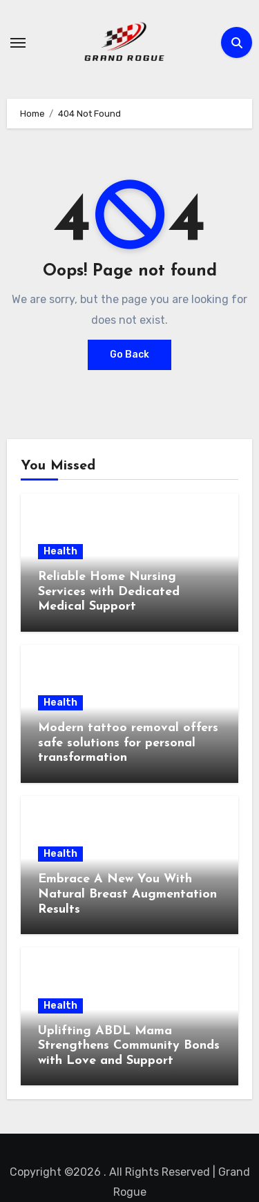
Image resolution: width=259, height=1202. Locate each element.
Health (60, 551)
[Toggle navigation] (18, 43)
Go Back (129, 354)
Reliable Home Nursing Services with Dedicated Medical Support (109, 591)
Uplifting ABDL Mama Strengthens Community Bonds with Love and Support (129, 1046)
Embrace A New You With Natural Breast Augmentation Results (127, 894)
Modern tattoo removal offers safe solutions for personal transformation (128, 742)
